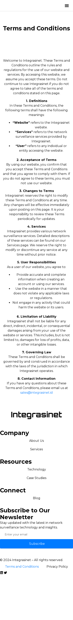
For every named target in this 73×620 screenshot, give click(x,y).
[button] (67, 5)
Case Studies (36, 478)
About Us (36, 441)
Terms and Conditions (22, 566)
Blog (36, 498)
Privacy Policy (57, 566)
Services (36, 449)
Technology (36, 469)
